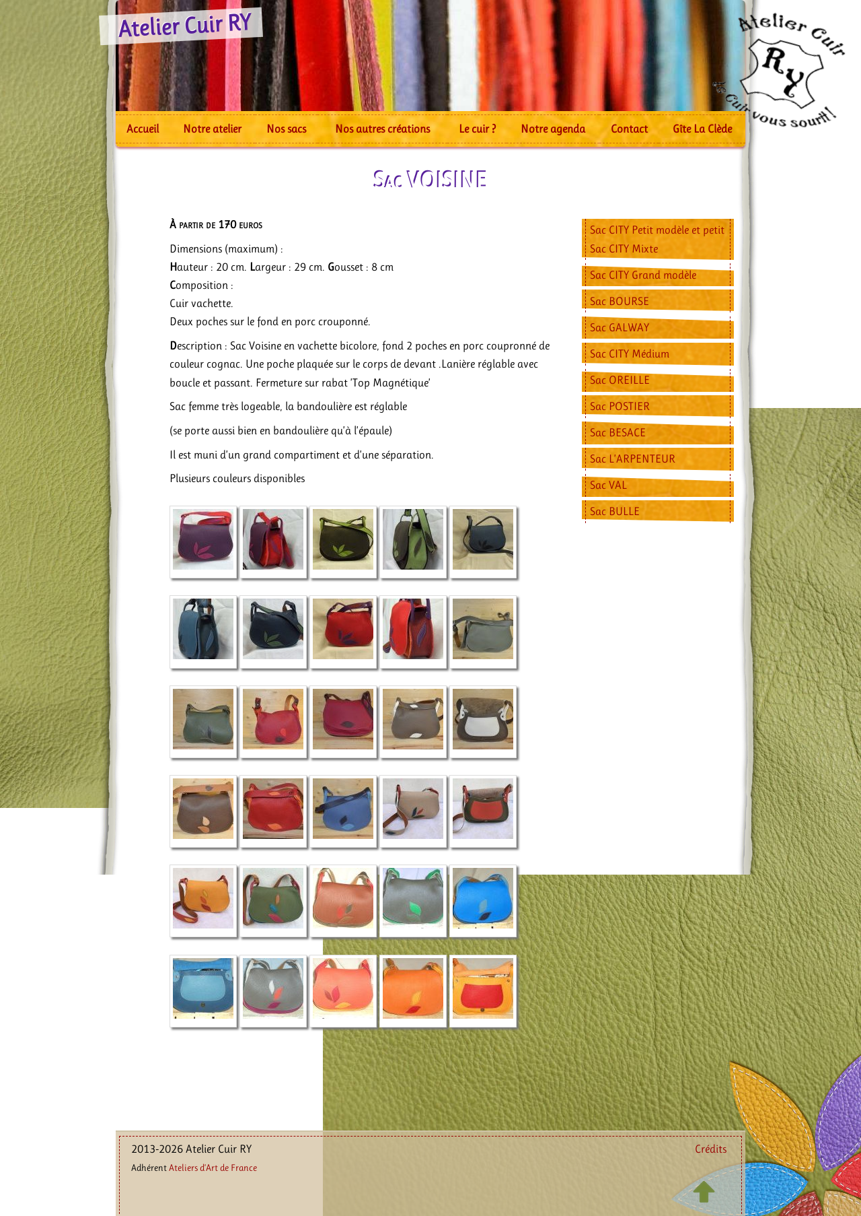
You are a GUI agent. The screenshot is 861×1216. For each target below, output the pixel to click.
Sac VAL (608, 485)
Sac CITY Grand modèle (643, 274)
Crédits (710, 1148)
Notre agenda (553, 128)
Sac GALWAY (619, 327)
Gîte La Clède (702, 128)
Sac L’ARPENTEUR (632, 458)
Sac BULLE (615, 511)
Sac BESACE (618, 432)
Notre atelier (212, 128)
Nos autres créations (382, 128)
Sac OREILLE (620, 379)
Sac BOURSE (619, 301)
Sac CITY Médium (629, 353)
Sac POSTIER (620, 406)
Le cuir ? (477, 128)
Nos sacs (286, 128)
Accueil (142, 128)
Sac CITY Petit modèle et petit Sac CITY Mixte (657, 239)
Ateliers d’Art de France (213, 1167)
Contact (629, 128)
